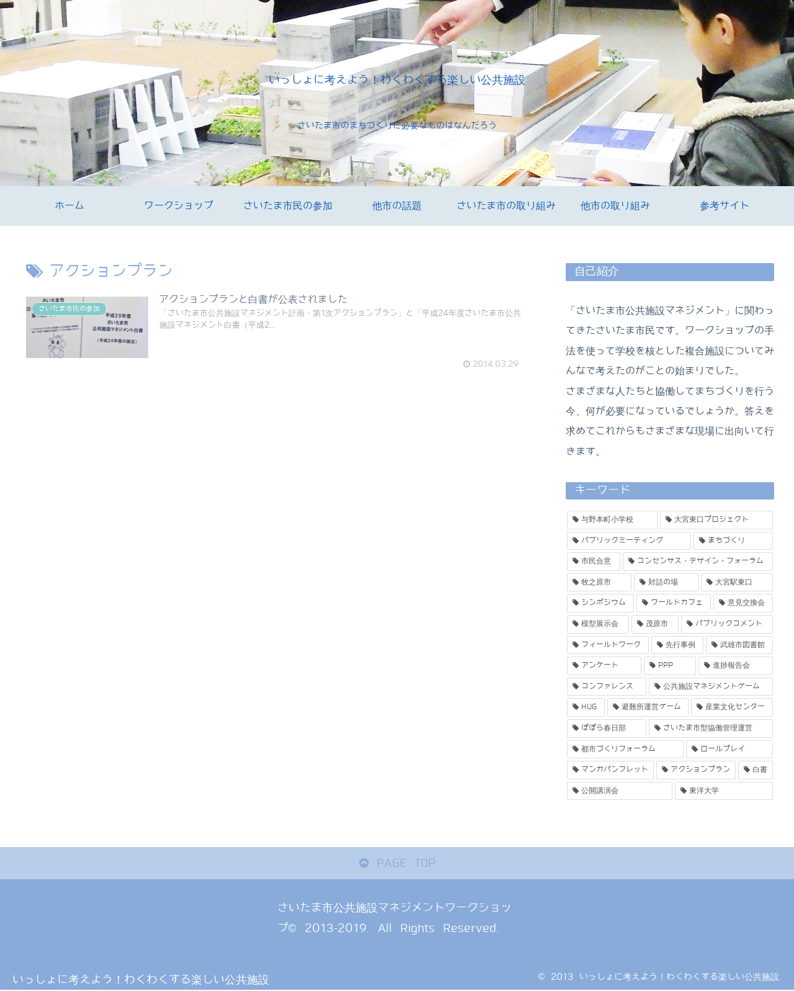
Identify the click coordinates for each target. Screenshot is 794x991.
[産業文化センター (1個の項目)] (732, 707)
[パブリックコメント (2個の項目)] (727, 624)
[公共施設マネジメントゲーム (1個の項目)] (711, 687)
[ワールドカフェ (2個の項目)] (673, 603)
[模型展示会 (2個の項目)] (598, 624)
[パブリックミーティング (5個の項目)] (629, 541)
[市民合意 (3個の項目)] (593, 561)
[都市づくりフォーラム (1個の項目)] (625, 749)
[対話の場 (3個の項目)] (666, 582)
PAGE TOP (397, 863)
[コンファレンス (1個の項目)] (606, 687)
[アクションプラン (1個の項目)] (696, 770)
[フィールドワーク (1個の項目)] (608, 645)
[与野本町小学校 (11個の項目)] (612, 520)
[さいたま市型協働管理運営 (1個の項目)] (711, 728)
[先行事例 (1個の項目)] (677, 645)
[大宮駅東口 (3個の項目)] (737, 582)
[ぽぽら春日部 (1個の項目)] (606, 728)
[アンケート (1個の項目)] (604, 666)
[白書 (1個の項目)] (755, 770)
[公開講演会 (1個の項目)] (619, 791)
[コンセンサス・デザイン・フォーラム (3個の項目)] (698, 561)
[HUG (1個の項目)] (586, 707)
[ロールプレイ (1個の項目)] (729, 749)
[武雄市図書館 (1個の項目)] (739, 645)
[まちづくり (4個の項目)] (733, 541)
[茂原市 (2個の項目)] (655, 624)
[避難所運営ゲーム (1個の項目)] (648, 707)
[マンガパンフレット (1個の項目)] (610, 770)
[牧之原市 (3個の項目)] (599, 582)
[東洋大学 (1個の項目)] (724, 791)
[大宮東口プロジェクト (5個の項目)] (716, 520)
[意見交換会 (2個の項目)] (743, 603)
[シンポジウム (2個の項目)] (600, 603)
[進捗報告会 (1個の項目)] (735, 666)
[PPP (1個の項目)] (670, 666)
